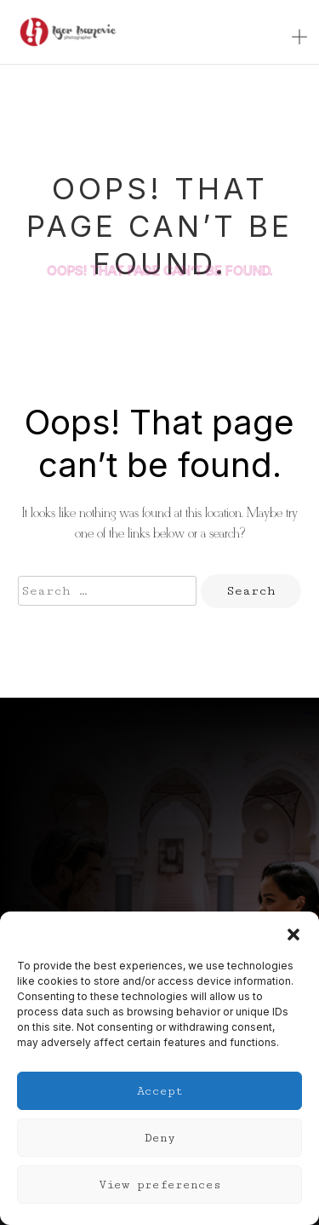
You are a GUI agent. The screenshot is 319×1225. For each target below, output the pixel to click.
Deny (160, 1138)
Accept (160, 1091)
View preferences (160, 1185)
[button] (293, 932)
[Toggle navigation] (299, 38)
